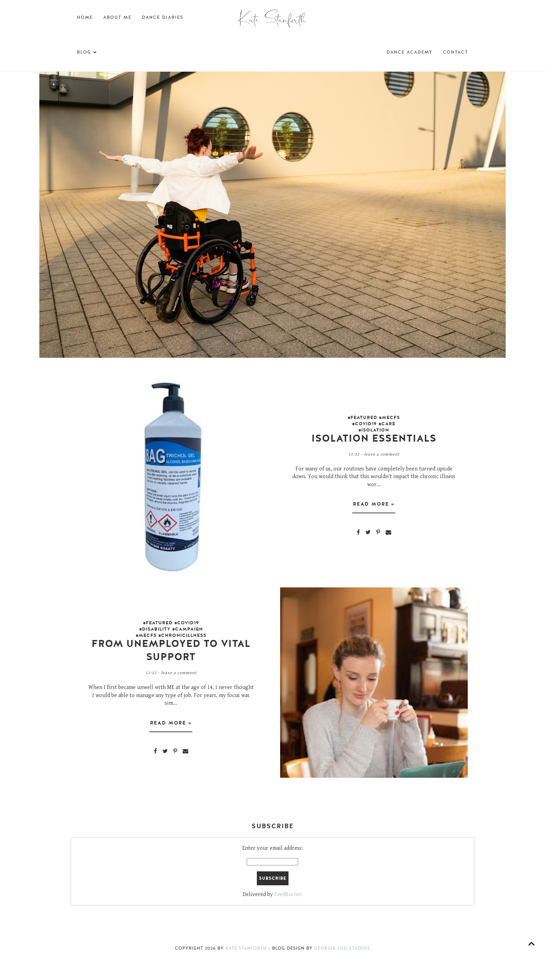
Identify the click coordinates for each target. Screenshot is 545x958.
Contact (455, 52)
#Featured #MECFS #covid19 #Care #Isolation (374, 423)
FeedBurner (288, 894)
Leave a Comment (382, 454)
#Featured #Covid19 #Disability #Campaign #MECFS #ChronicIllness (171, 629)
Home (85, 17)
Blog (87, 52)
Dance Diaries (162, 17)
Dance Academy (410, 52)
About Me (117, 17)
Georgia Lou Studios (342, 948)
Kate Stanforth (246, 948)
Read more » (374, 504)
